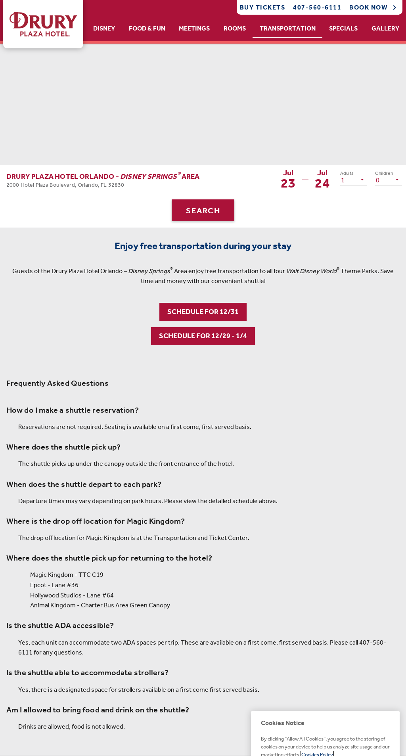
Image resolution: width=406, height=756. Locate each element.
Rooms (235, 28)
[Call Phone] (314, 7)
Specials (343, 28)
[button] (103, 179)
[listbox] (353, 180)
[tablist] (246, 28)
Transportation (288, 28)
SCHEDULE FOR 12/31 (203, 311)
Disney (104, 28)
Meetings (194, 28)
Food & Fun (147, 28)
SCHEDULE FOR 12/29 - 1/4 (203, 335)
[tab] (104, 28)
